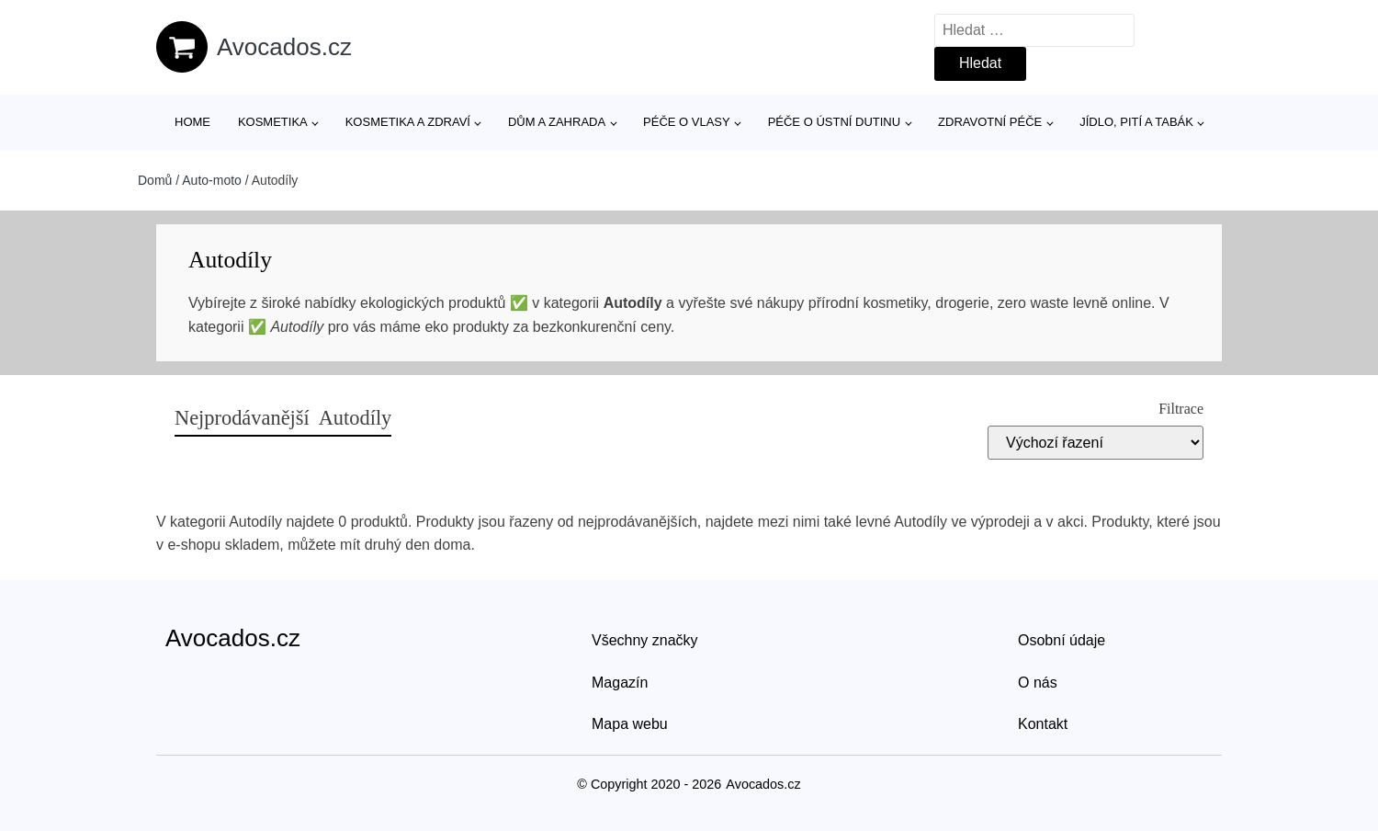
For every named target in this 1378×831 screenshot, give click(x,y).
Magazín (620, 682)
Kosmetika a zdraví (407, 122)
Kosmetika (273, 122)
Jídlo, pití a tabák (1136, 122)
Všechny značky (645, 640)
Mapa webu (630, 724)
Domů (155, 180)
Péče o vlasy (686, 122)
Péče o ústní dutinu (834, 122)
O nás (1037, 682)
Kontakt (1042, 724)
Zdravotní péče (990, 122)
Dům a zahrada (556, 122)
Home (192, 122)
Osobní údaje (1061, 640)
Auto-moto (212, 180)
